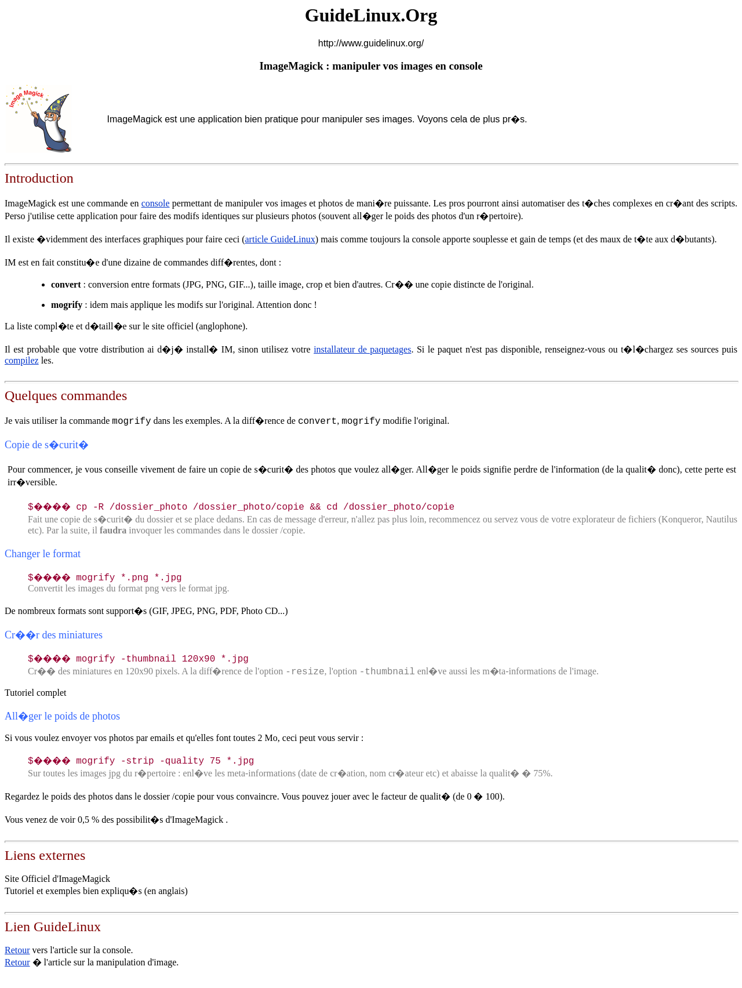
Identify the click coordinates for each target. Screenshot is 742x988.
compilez (22, 360)
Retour (17, 950)
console (155, 203)
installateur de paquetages (362, 349)
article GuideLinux (280, 239)
